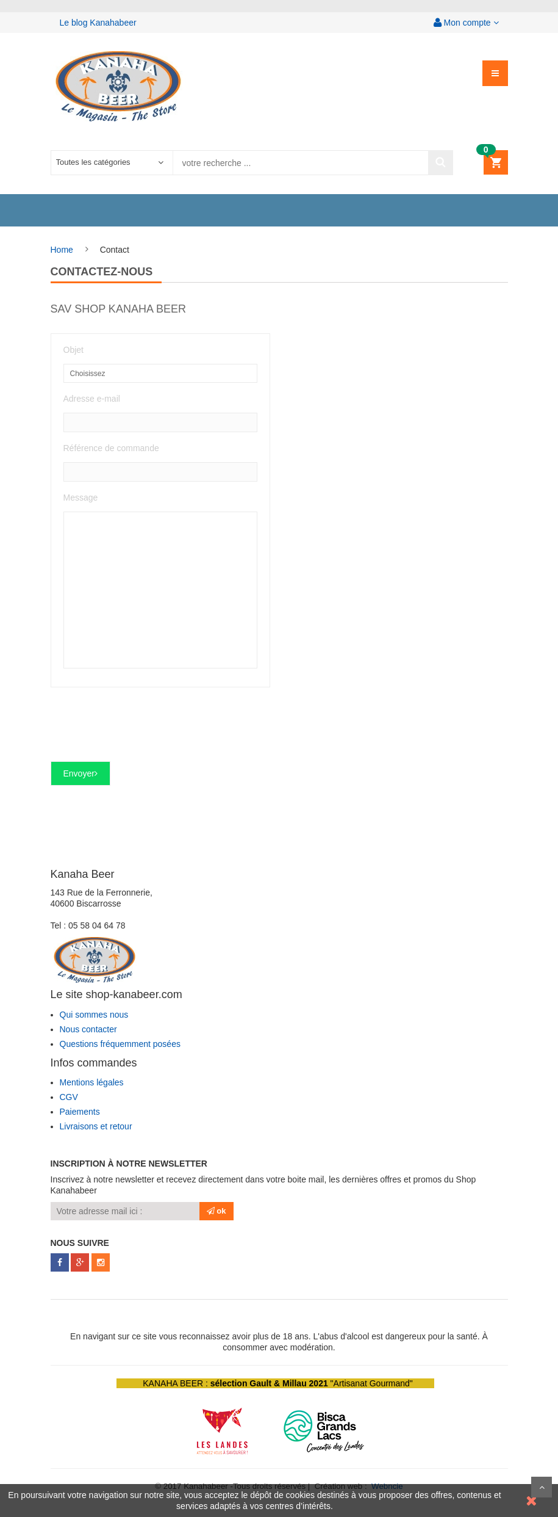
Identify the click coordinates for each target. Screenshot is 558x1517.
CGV (69, 1097)
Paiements (80, 1112)
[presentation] (143, 729)
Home (62, 250)
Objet (73, 350)
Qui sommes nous (94, 1014)
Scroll (541, 1487)
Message (80, 497)
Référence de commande (111, 448)
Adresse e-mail (91, 399)
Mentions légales (92, 1082)
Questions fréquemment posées (120, 1044)
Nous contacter (88, 1029)
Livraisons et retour (96, 1126)
